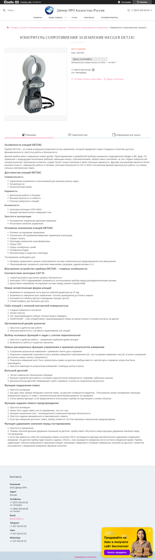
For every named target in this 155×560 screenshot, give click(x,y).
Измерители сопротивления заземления (88, 27)
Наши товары (56, 17)
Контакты (89, 17)
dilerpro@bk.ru (17, 519)
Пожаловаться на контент (85, 557)
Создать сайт (26, 2)
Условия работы (109, 17)
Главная (37, 17)
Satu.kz (90, 554)
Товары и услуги (19, 27)
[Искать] (4, 10)
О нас (75, 17)
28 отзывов (126, 2)
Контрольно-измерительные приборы (47, 27)
